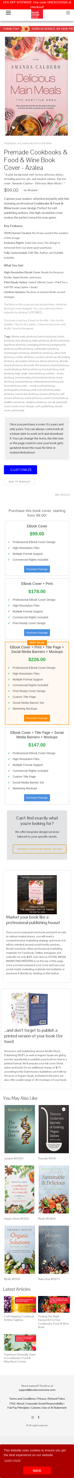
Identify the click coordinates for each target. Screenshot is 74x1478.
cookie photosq (24, 357)
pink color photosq (42, 390)
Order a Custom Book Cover (39, 849)
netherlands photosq (45, 381)
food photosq (50, 369)
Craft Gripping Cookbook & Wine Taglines (19, 1318)
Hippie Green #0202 (16, 1218)
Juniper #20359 (13, 1158)
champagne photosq (16, 353)
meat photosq (23, 381)
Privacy (41, 1398)
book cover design (23, 406)
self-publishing (44, 406)
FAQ (12, 1403)
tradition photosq (14, 402)
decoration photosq (27, 361)
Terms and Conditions (22, 1398)
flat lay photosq (32, 369)
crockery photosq (45, 357)
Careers (35, 1407)
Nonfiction (11, 143)
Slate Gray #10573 (49, 1279)
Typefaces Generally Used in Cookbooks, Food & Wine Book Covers (19, 1358)
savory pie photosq (26, 394)
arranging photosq (38, 344)
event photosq (13, 369)
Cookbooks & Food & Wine (36, 143)
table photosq (40, 340)
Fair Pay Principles (18, 1407)
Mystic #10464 (46, 1218)
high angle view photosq (30, 373)
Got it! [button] (37, 1470)
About (20, 1403)
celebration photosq (46, 348)
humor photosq (46, 336)
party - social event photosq (38, 385)
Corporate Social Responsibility (44, 1403)
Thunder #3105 (47, 1158)
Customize (20, 470)
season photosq (49, 394)
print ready (18, 410)
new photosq (23, 340)
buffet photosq (24, 348)
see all (51, 402)
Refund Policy (56, 1398)
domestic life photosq (36, 365)
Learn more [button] (12, 1460)
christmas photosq (41, 353)
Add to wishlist (19, 481)
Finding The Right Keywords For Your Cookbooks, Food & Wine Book (53, 1322)
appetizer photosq (15, 344)
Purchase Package (37, 569)
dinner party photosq (23, 336)
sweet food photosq (55, 398)
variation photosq (35, 402)
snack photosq (33, 398)
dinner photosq (49, 361)
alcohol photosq (59, 340)
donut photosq (60, 365)
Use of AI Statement (54, 1407)
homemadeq (23, 377)
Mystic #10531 (12, 1279)
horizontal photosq (43, 377)
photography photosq (17, 390)
